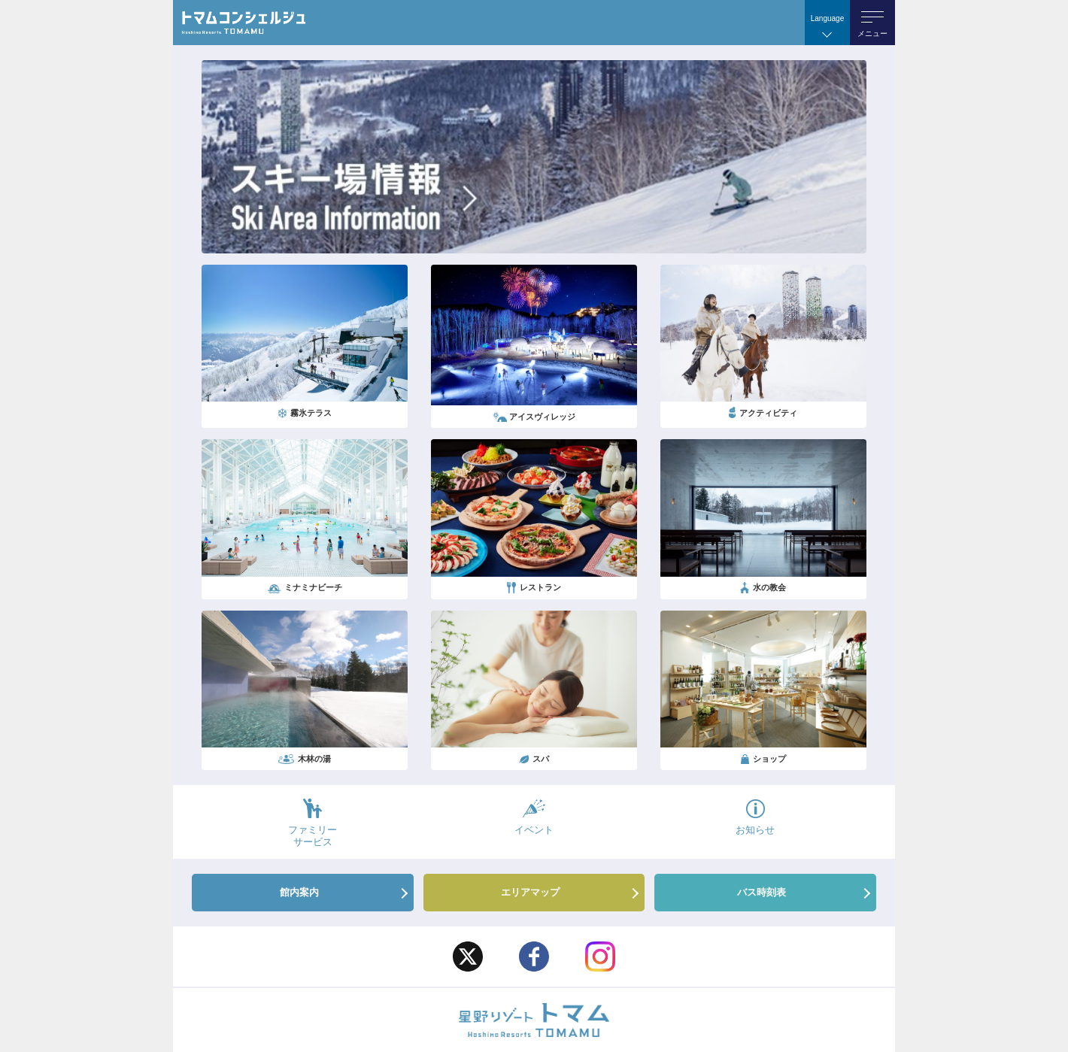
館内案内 (299, 892)
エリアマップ (530, 892)
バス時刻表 (761, 892)
